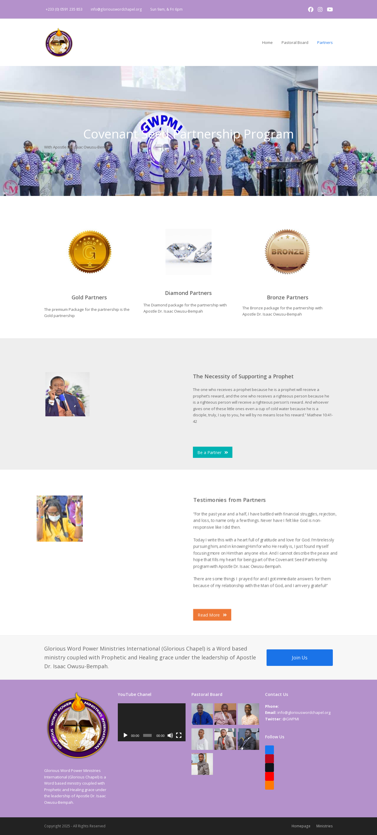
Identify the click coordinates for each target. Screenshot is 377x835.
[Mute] (170, 735)
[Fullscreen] (179, 735)
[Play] (125, 735)
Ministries (324, 826)
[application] (152, 722)
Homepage (301, 826)
